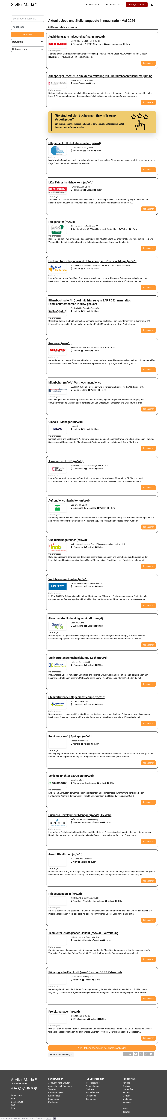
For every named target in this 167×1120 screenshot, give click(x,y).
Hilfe (13, 1108)
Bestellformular (92, 1092)
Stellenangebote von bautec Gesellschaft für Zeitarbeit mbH (57, 586)
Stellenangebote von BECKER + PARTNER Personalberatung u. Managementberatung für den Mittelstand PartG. (57, 390)
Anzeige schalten (136, 4)
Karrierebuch (54, 1102)
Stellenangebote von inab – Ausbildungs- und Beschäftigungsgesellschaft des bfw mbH (57, 547)
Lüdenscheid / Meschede (84, 508)
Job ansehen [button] (148, 63)
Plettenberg (77, 150)
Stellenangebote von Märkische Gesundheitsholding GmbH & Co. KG (57, 468)
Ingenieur (127, 1102)
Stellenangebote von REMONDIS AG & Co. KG (57, 189)
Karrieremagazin (56, 1092)
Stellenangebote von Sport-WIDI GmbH (57, 625)
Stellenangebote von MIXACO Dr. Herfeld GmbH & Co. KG (57, 44)
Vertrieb (126, 1083)
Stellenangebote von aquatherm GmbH (57, 783)
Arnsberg (76, 979)
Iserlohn (76, 268)
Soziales (126, 1086)
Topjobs (52, 1089)
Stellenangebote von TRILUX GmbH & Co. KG (57, 1019)
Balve (75, 83)
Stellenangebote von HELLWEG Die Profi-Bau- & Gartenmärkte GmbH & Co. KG (57, 350)
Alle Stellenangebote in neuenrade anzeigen (102, 1048)
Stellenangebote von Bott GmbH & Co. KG (57, 508)
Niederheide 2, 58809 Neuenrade (87, 44)
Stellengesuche (92, 1083)
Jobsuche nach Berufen (59, 1083)
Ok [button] (54, 1118)
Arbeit (125, 1108)
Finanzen (127, 1092)
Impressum (16, 1095)
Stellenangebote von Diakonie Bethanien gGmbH (57, 150)
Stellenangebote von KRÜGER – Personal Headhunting (57, 822)
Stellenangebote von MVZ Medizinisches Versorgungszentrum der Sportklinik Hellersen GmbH (57, 268)
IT (123, 1105)
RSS (13, 1105)
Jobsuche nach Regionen (60, 1086)
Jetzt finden (27, 34)
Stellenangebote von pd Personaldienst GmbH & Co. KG (57, 940)
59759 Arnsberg (79, 1019)
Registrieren (53, 1099)
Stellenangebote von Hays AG (57, 429)
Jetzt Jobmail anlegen (61, 1054)
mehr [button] (48, 1118)
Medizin (126, 1096)
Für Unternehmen (113, 4)
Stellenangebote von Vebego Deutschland (57, 743)
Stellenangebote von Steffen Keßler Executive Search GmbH (57, 311)
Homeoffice (128, 1089)
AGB (13, 1098)
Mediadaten (90, 1096)
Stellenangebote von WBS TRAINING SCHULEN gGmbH (57, 901)
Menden (76, 744)
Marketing (127, 1099)
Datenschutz (17, 1102)
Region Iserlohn (79, 390)
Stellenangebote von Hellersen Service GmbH (57, 665)
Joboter (126, 1112)
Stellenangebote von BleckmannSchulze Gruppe (57, 83)
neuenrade (111, 21)
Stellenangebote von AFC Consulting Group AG (57, 861)
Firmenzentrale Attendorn (84, 783)
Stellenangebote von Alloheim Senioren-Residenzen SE (57, 229)
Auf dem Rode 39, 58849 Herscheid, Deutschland (95, 229)
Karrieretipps (54, 1096)
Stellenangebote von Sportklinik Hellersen (57, 704)
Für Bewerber (91, 4)
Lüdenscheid (78, 468)
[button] (125, 1054)
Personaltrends (92, 1086)
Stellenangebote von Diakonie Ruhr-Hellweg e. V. (57, 979)
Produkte (89, 1089)
